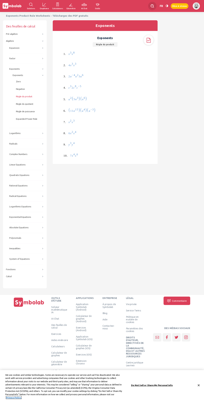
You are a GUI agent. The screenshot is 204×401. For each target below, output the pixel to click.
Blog (104, 313)
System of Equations (19, 259)
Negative (20, 89)
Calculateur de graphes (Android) (84, 319)
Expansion (14, 48)
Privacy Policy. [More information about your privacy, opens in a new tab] (13, 397)
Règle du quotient (24, 104)
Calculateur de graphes (59, 354)
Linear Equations (17, 164)
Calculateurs (58, 346)
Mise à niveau (179, 6)
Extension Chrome (81, 362)
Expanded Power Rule (26, 119)
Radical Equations (18, 196)
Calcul (9, 276)
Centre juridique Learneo (134, 364)
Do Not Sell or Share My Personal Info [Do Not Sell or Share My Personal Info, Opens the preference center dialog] (152, 385)
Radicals (13, 143)
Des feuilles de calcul (59, 326)
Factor (12, 58)
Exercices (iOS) (84, 354)
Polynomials (15, 238)
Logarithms (15, 133)
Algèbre (10, 41)
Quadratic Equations (19, 175)
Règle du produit (24, 96)
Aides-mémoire (59, 340)
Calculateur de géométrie (59, 363)
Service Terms (133, 310)
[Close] (198, 385)
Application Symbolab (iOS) (84, 337)
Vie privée (131, 304)
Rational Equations (18, 185)
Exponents (14, 69)
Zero (18, 81)
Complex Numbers (18, 154)
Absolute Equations (19, 227)
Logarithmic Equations (20, 206)
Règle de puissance (25, 111)
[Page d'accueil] (29, 306)
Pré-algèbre (12, 34)
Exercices (56, 334)
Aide (104, 319)
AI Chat (55, 318)
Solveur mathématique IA (59, 310)
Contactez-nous (108, 327)
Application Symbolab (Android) (82, 307)
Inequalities (14, 248)
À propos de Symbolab (109, 305)
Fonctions (11, 269)
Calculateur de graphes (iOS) (84, 346)
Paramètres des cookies (134, 330)
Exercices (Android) (81, 329)
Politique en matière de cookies (132, 319)
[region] (102, 385)
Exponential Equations (20, 217)
